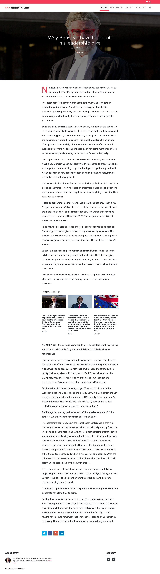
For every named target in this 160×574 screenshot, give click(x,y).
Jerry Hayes (17, 7)
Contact (141, 8)
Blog (104, 8)
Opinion (80, 52)
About (129, 8)
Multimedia (116, 8)
